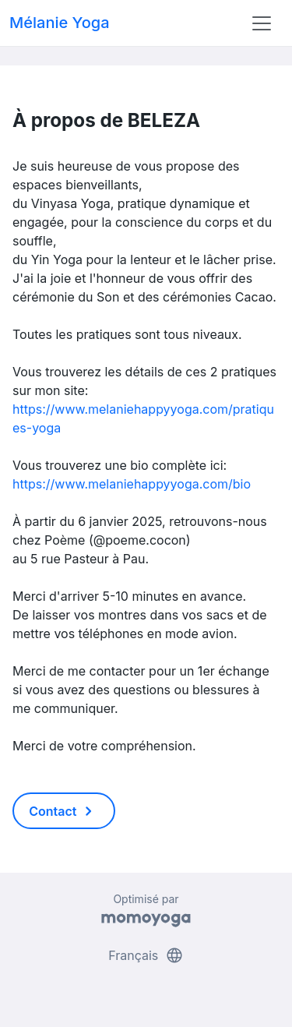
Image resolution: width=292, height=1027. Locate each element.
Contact (63, 811)
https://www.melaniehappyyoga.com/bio (131, 484)
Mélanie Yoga (59, 22)
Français (146, 955)
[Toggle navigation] (262, 23)
